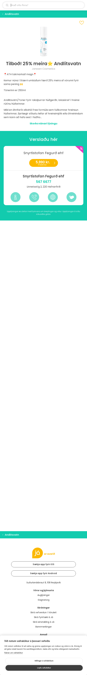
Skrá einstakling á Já (43, 621)
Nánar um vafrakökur (13, 653)
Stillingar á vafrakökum (44, 661)
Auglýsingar (43, 595)
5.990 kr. (43, 163)
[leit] (43, 5)
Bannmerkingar (43, 626)
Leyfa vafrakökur (44, 668)
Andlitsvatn (12, 14)
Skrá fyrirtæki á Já (43, 617)
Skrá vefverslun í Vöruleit (43, 612)
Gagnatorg (43, 599)
